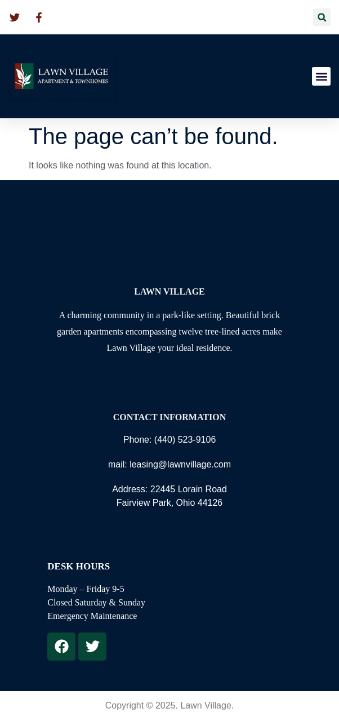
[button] (322, 17)
